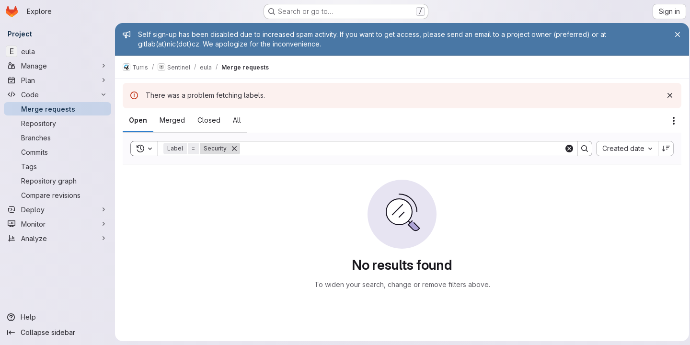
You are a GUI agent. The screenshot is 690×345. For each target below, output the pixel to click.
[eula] (57, 51)
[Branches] (57, 137)
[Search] (400, 148)
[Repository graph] (57, 180)
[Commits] (57, 152)
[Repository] (57, 123)
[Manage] (57, 65)
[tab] (138, 120)
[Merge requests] (57, 108)
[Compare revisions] (57, 195)
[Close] (674, 34)
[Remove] (234, 148)
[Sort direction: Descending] (663, 148)
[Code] (57, 94)
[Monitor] (57, 223)
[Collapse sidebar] (57, 332)
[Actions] (670, 120)
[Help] (57, 317)
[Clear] (566, 148)
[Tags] (57, 166)
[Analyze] (57, 238)
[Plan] (57, 80)
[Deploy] (57, 209)
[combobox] (624, 148)
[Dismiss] (667, 95)
